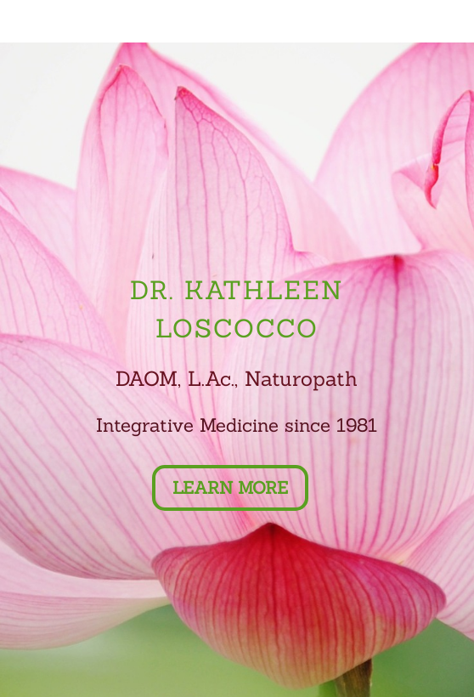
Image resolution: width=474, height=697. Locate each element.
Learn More (230, 487)
